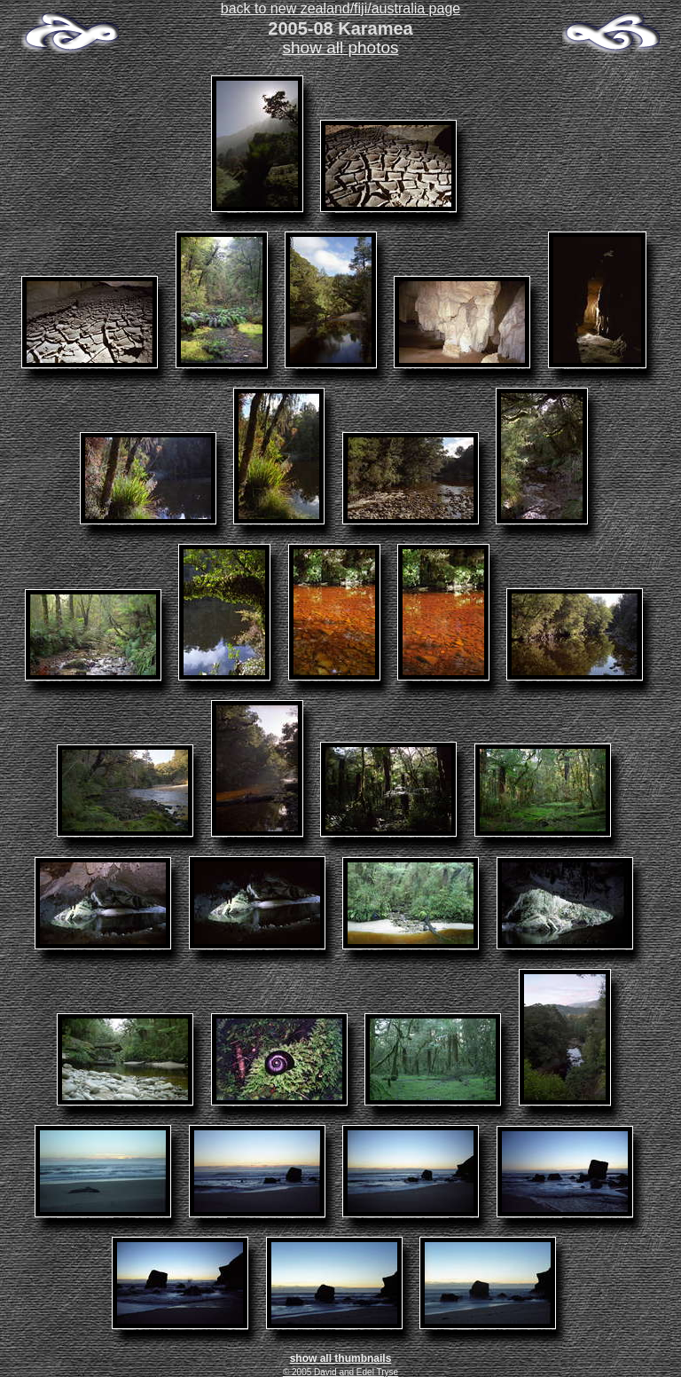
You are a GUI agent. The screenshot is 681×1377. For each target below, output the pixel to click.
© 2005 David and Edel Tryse (340, 1372)
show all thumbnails (341, 1358)
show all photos (341, 47)
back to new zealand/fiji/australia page (340, 8)
